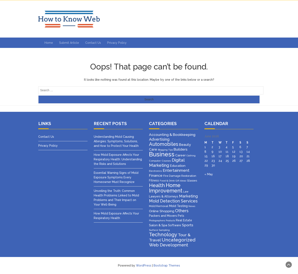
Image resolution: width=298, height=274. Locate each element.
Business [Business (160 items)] (161, 154)
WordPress (143, 265)
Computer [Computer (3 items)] (155, 160)
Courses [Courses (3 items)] (166, 160)
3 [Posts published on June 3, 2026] (219, 147)
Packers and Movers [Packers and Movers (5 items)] (163, 215)
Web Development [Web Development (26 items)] (168, 244)
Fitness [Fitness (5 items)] (154, 180)
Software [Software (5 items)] (174, 225)
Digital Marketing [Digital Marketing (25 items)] (166, 163)
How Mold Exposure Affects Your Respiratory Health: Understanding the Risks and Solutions (118, 159)
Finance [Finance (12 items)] (155, 175)
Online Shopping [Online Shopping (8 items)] (161, 211)
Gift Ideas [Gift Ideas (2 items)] (180, 180)
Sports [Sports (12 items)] (187, 225)
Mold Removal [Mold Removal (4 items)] (158, 206)
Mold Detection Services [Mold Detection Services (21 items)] (173, 200)
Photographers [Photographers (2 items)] (157, 220)
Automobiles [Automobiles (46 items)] (163, 144)
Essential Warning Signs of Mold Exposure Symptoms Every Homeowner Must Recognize (116, 177)
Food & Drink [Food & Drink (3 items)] (167, 180)
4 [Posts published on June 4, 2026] (226, 147)
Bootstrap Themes (167, 265)
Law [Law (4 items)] (186, 191)
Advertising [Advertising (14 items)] (159, 139)
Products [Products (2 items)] (170, 220)
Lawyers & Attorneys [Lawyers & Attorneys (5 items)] (163, 196)
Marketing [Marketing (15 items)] (188, 196)
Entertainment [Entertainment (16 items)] (176, 170)
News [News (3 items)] (192, 206)
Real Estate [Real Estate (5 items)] (184, 220)
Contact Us (93, 42)
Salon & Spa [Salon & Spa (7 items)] (158, 225)
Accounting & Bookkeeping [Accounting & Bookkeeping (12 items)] (172, 135)
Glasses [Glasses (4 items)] (192, 180)
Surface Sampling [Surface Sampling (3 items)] (159, 230)
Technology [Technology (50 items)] (163, 234)
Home (48, 42)
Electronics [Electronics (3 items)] (155, 170)
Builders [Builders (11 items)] (180, 149)
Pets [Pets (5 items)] (181, 215)
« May (208, 174)
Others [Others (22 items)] (182, 210)
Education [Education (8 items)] (177, 166)
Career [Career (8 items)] (180, 155)
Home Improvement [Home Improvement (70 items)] (165, 188)
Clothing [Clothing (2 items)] (191, 155)
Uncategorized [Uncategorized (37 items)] (178, 239)
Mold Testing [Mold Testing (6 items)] (178, 206)
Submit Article (69, 42)
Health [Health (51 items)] (157, 185)
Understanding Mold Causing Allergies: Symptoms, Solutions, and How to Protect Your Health (116, 141)
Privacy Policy (117, 42)
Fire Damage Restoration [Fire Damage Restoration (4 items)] (179, 175)
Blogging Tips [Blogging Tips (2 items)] (165, 150)
